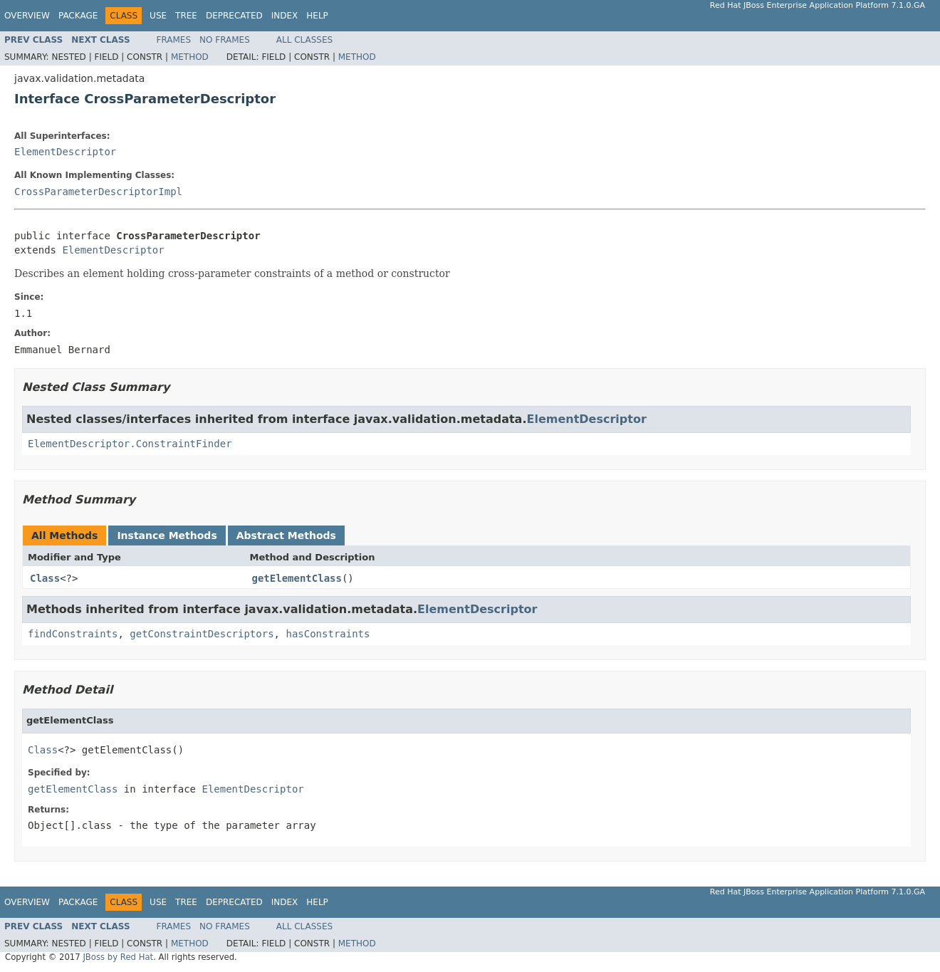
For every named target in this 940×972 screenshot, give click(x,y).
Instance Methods (166, 535)
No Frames (224, 40)
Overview (27, 16)
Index (284, 16)
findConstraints (73, 633)
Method (190, 57)
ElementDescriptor (65, 151)
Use (158, 16)
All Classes (304, 40)
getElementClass (297, 578)
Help (317, 16)
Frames (174, 40)
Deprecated (234, 16)
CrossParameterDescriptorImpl (98, 191)
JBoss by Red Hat (118, 957)
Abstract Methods (286, 535)
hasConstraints (328, 633)
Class (45, 578)
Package (78, 16)
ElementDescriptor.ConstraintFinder (130, 443)
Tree (186, 16)
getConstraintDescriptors (201, 633)
